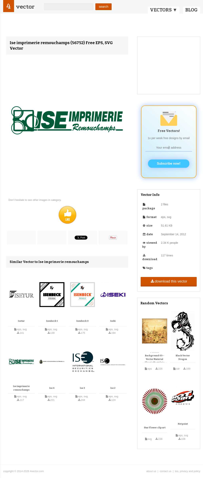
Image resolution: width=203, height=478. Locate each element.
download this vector (168, 281)
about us (151, 471)
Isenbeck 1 (52, 321)
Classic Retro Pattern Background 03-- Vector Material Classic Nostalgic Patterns (154, 357)
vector (25, 6)
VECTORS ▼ (163, 10)
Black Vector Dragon (183, 357)
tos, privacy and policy (187, 471)
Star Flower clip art (154, 427)
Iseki (113, 321)
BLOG (191, 10)
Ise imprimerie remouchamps (21, 388)
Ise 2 (112, 388)
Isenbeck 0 (82, 321)
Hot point (183, 424)
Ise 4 (51, 388)
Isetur (21, 321)
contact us (165, 471)
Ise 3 (82, 388)
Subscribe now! (168, 163)
